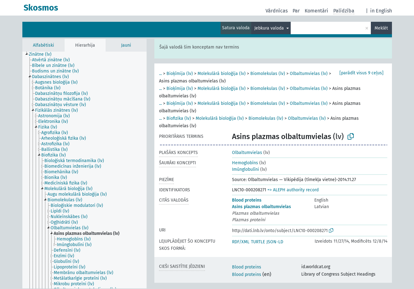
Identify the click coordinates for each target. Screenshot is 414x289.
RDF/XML (240, 242)
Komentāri (316, 11)
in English (381, 11)
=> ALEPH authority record (293, 190)
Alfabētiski (43, 45)
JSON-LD (274, 242)
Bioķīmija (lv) (179, 73)
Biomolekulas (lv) (267, 73)
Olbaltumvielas (247, 152)
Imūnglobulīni (245, 169)
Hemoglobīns (245, 162)
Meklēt (381, 28)
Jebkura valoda (269, 28)
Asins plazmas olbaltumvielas (261, 206)
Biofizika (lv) (178, 118)
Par (296, 11)
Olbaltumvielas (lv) (309, 73)
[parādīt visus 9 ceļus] (361, 73)
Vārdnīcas (277, 11)
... (160, 73)
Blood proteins (247, 200)
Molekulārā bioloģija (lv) (222, 73)
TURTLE (258, 242)
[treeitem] (43, 54)
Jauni (126, 45)
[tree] (84, 170)
